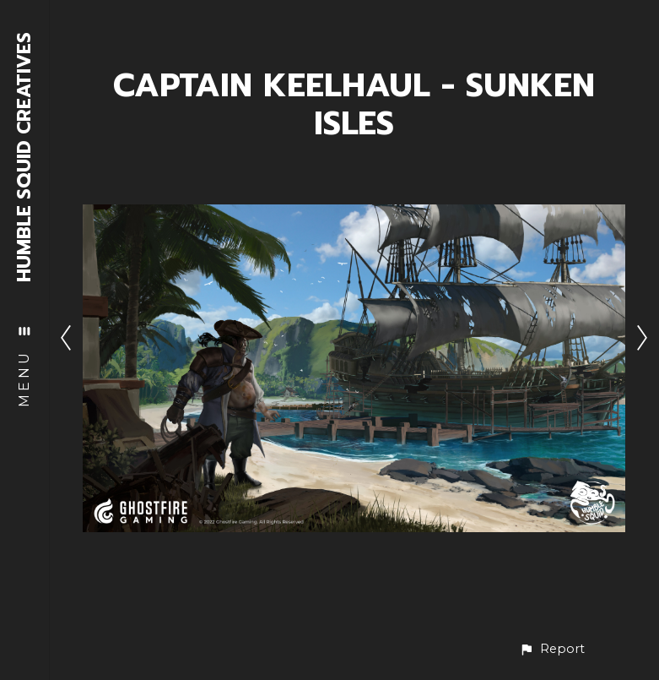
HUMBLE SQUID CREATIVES (25, 157)
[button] (551, 649)
